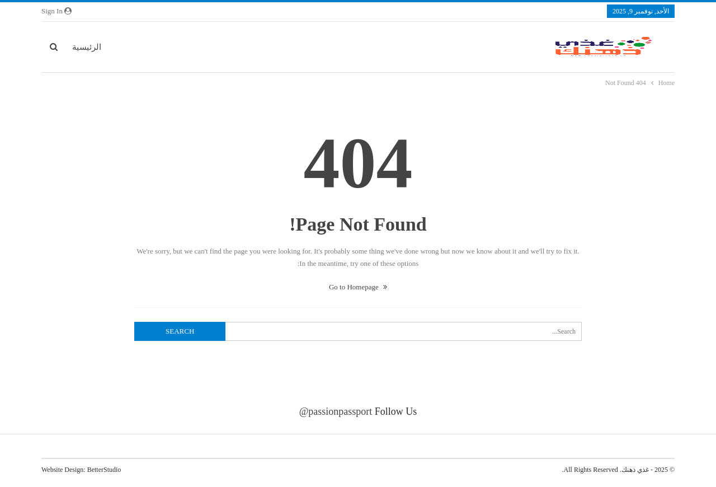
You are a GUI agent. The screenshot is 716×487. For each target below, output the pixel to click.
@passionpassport (336, 411)
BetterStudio (104, 470)
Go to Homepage (358, 287)
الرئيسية (86, 47)
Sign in (56, 11)
